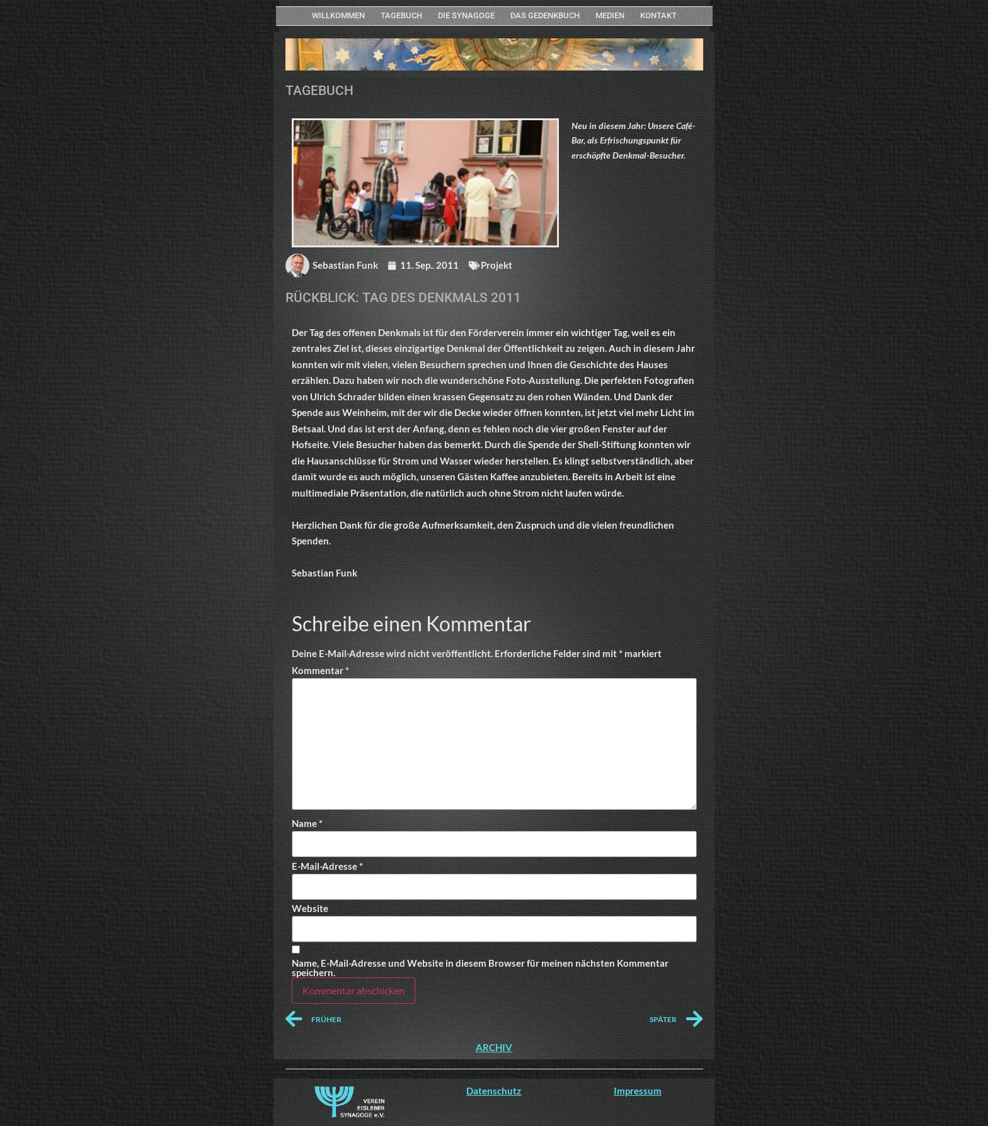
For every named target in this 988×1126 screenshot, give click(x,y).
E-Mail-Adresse (327, 866)
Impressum (638, 1090)
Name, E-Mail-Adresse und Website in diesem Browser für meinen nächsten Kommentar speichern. (480, 968)
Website (310, 908)
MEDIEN (609, 15)
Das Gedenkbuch (545, 15)
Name (307, 823)
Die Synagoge (466, 15)
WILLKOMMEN (338, 15)
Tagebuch (401, 15)
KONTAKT (658, 15)
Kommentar (320, 670)
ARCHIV (494, 1047)
